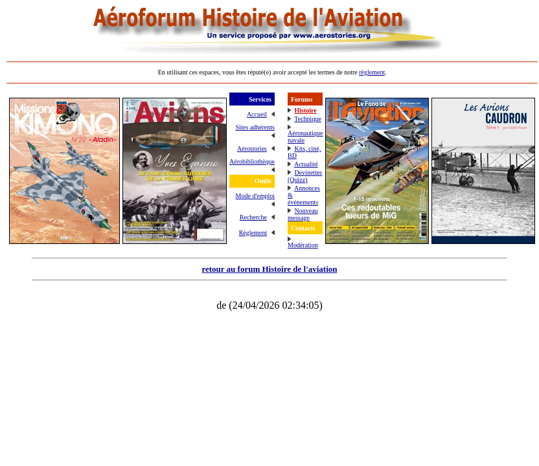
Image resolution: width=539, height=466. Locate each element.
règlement (372, 72)
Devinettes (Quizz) (305, 176)
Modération (303, 245)
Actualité (306, 164)
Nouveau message (303, 214)
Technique (307, 118)
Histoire (305, 110)
